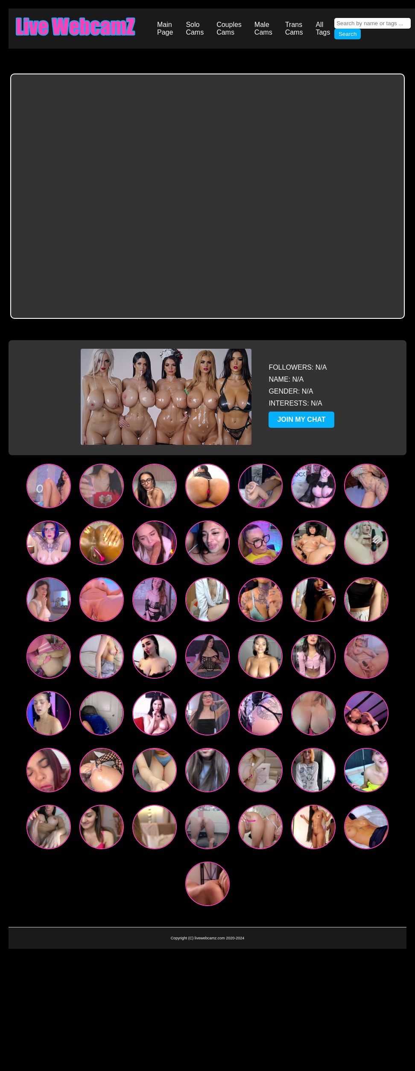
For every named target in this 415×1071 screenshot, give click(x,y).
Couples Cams (229, 28)
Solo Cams (195, 28)
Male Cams (263, 28)
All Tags (323, 28)
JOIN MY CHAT (301, 419)
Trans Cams (294, 28)
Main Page (165, 28)
